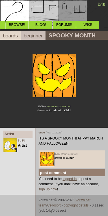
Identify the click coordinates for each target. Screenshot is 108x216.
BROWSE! (17, 25)
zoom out (64, 106)
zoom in (52, 106)
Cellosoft (54, 205)
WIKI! (88, 25)
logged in (69, 179)
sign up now (48, 189)
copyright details (76, 205)
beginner (33, 36)
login (101, 4)
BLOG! (40, 25)
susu (21, 140)
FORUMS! (64, 25)
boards (10, 36)
